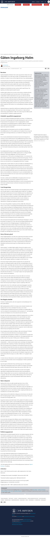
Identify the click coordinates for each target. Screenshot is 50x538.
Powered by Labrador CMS (25, 536)
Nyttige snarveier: (10, 4)
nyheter (15, 498)
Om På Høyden (19, 516)
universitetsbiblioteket (22, 498)
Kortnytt (37, 1)
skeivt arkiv (11, 498)
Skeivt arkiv (10, 491)
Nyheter (33, 1)
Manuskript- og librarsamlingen (39, 489)
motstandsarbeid (42, 498)
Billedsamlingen (4, 491)
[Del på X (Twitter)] (47, 68)
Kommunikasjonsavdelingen (25, 521)
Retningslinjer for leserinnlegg (29, 516)
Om (45, 1)
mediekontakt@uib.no (27, 519)
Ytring (42, 1)
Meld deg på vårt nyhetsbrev (17, 524)
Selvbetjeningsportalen (36, 4)
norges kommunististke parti (33, 498)
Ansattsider (18, 4)
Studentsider (26, 4)
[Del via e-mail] (48, 68)
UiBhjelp (46, 4)
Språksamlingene (18, 491)
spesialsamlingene (4, 498)
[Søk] (49, 1)
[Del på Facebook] (45, 68)
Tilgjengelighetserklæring (16, 522)
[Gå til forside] (8, 1)
